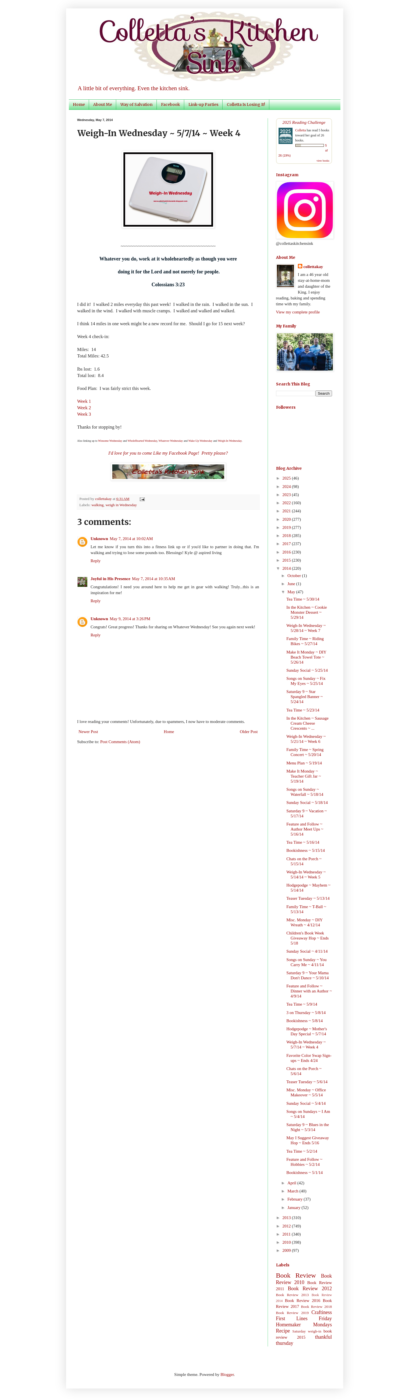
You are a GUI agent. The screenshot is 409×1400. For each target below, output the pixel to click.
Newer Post (88, 731)
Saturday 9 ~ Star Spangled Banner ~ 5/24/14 (304, 696)
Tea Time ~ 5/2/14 (301, 1151)
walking (98, 505)
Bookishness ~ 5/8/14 (304, 1020)
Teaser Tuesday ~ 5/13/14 (307, 898)
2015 (287, 560)
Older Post (249, 731)
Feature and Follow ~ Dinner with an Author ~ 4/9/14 (309, 991)
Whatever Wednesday (170, 440)
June (292, 584)
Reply (96, 561)
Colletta (300, 130)
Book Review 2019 (292, 1313)
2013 (287, 1217)
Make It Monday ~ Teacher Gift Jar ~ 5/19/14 (303, 776)
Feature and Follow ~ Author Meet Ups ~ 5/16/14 (304, 829)
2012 (287, 1226)
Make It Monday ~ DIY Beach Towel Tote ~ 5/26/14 (306, 657)
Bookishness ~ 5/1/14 (304, 1172)
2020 (287, 519)
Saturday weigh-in (306, 1331)
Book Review (296, 1275)
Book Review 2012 (310, 1288)
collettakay (104, 499)
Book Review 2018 (316, 1306)
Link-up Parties (203, 104)
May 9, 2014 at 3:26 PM (130, 619)
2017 (287, 543)
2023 (287, 494)
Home (79, 104)
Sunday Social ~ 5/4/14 (306, 1103)
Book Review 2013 (292, 1295)
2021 (287, 511)
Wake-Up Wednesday (200, 440)
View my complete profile (298, 312)
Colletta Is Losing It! (246, 104)
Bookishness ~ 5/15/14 (305, 850)
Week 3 (84, 414)
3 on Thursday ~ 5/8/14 (306, 1012)
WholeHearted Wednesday (142, 440)
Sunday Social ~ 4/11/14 (307, 951)
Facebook (170, 104)
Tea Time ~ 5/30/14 (302, 599)
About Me (102, 104)
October (295, 575)
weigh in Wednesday (121, 505)
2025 (287, 478)
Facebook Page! (184, 453)
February (296, 1199)
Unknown (99, 538)
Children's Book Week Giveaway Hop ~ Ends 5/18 (307, 938)
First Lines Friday (304, 1318)
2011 (287, 1234)
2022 (287, 503)
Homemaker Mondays (304, 1324)
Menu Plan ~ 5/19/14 (304, 763)
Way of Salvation (136, 104)
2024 (287, 486)
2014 (287, 568)
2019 (287, 527)
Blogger (227, 1374)
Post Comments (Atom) (120, 741)
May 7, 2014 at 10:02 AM (131, 538)
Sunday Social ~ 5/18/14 (307, 802)
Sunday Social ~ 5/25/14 (307, 670)
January (295, 1207)
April (292, 1183)
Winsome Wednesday (110, 440)
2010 (287, 1242)
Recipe (283, 1331)
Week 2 (84, 407)
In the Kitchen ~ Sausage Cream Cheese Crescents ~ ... (307, 723)
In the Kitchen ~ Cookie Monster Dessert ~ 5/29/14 (306, 612)
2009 (287, 1250)
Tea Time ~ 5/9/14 (301, 1004)
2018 (287, 535)
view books (323, 160)
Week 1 (84, 401)
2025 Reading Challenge (304, 122)
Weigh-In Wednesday (230, 440)
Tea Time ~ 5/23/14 (302, 710)
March (294, 1191)
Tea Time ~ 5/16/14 (302, 842)
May (292, 592)
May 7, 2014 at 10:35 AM (153, 578)
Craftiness (322, 1312)
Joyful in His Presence (110, 578)
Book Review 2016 (302, 1300)
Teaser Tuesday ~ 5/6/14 (307, 1082)
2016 (287, 552)
